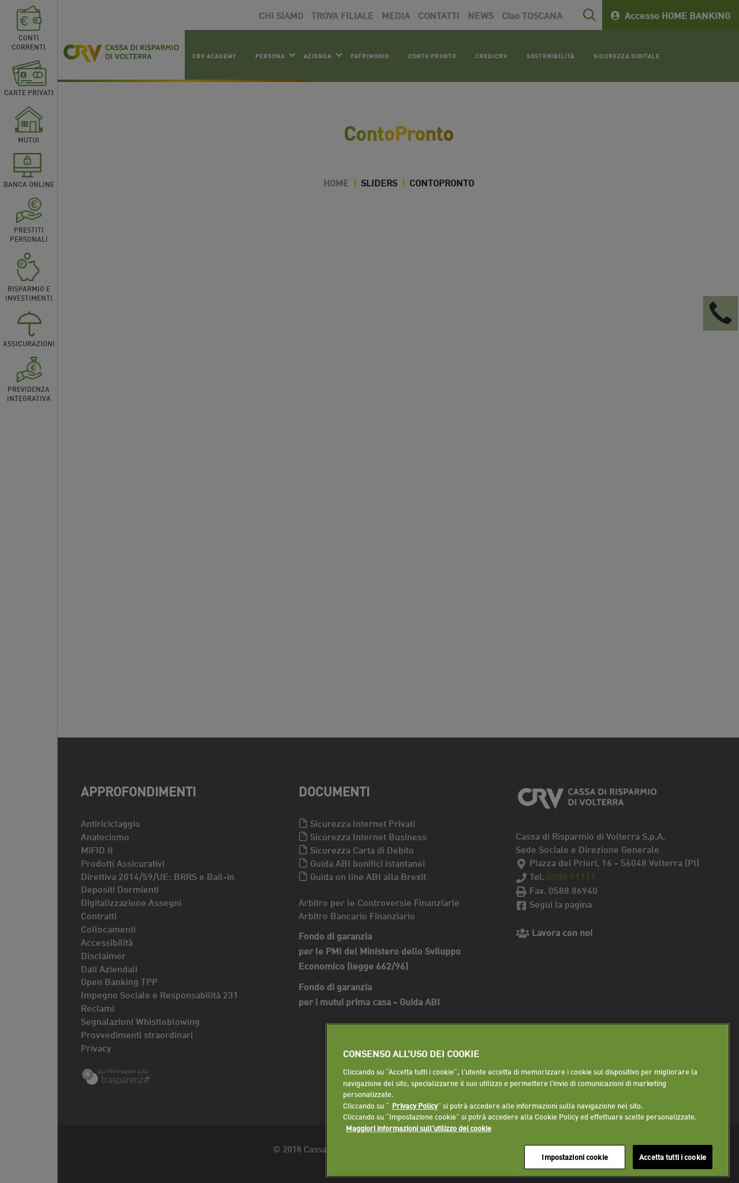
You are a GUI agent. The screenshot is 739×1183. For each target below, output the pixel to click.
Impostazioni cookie (574, 1156)
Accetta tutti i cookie (672, 1156)
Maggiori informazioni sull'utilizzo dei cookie (418, 1127)
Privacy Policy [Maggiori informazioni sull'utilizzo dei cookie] (415, 1105)
